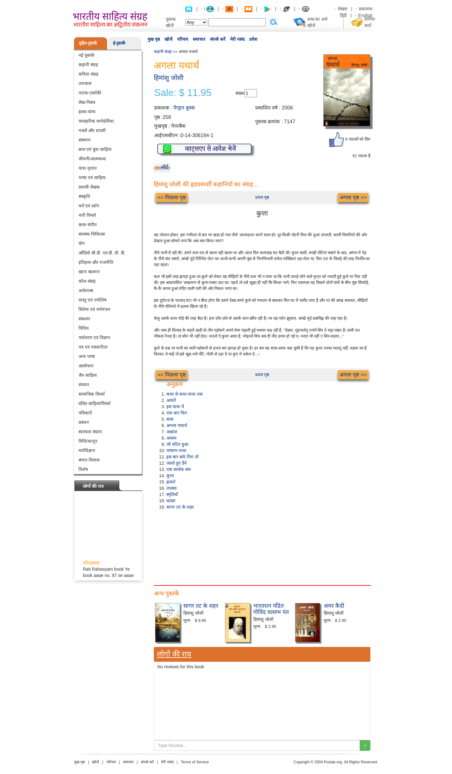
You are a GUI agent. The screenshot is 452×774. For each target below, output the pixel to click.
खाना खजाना (89, 271)
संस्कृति (84, 196)
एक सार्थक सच (178, 469)
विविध (83, 328)
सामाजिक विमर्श (91, 394)
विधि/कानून (87, 441)
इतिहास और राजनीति (95, 262)
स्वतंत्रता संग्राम (90, 431)
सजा (170, 419)
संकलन (84, 318)
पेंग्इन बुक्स (184, 107)
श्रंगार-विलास (89, 459)
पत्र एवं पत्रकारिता (93, 347)
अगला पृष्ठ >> (353, 197)
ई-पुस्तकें (119, 43)
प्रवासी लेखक (89, 186)
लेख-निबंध (86, 102)
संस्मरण (84, 139)
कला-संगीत (87, 224)
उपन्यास (84, 83)
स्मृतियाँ (172, 494)
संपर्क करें (217, 39)
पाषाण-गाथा (176, 450)
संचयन (83, 384)
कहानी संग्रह (88, 64)
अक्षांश (171, 431)
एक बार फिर (176, 412)
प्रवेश (253, 39)
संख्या (240, 93)
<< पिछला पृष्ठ (172, 197)
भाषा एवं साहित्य (91, 177)
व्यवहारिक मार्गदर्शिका (96, 121)
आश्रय (171, 437)
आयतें (171, 400)
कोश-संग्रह (86, 281)
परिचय (182, 39)
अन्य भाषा (86, 356)
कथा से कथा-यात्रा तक (184, 394)
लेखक (342, 8)
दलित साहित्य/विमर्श (94, 403)
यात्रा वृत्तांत (87, 168)
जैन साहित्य (87, 375)
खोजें (168, 39)
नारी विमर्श (87, 215)
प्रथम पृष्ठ (262, 197)
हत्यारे (170, 481)
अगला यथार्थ (176, 425)
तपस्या (171, 488)
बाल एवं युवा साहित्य (94, 149)
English (365, 15)
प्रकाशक (366, 8)
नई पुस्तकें (86, 55)
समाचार (199, 39)
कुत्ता (170, 475)
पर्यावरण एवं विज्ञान (94, 337)
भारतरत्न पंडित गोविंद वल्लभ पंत (271, 609)
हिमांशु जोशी (168, 77)
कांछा (170, 500)
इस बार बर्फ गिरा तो (182, 456)
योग (81, 243)
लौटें (164, 167)
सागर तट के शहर (180, 507)
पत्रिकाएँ (85, 412)
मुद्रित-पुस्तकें (88, 43)
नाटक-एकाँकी (89, 92)
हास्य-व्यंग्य (86, 111)
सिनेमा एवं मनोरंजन (94, 309)
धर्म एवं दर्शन (88, 205)
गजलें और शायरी (92, 130)
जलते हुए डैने (176, 463)
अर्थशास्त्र (85, 290)
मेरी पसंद (237, 39)
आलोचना (86, 365)
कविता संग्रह (88, 74)
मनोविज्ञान (86, 450)
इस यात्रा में (175, 406)
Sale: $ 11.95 (183, 93)
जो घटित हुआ (177, 444)
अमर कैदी (334, 606)
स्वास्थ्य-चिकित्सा (91, 234)
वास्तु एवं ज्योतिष (92, 299)
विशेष (83, 469)
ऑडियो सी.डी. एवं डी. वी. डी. (102, 252)
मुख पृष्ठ (154, 39)
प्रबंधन (83, 422)
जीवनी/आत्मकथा (92, 158)
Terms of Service (195, 762)
